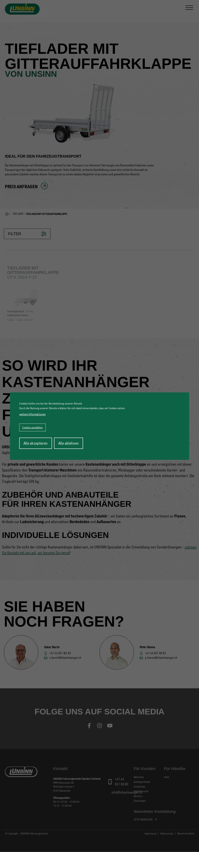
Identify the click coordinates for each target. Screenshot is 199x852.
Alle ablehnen (68, 443)
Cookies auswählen (32, 427)
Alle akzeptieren (36, 443)
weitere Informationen (32, 414)
